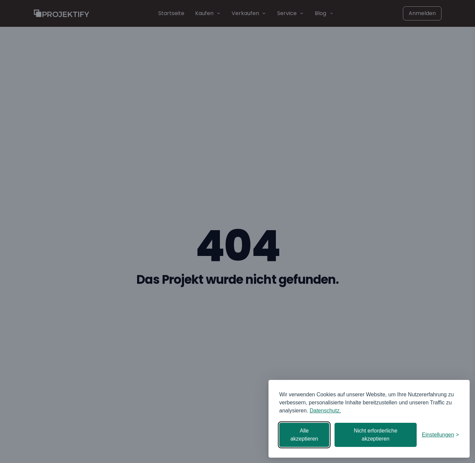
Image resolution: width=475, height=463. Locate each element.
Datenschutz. (325, 410)
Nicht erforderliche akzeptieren (375, 435)
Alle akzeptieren (304, 435)
